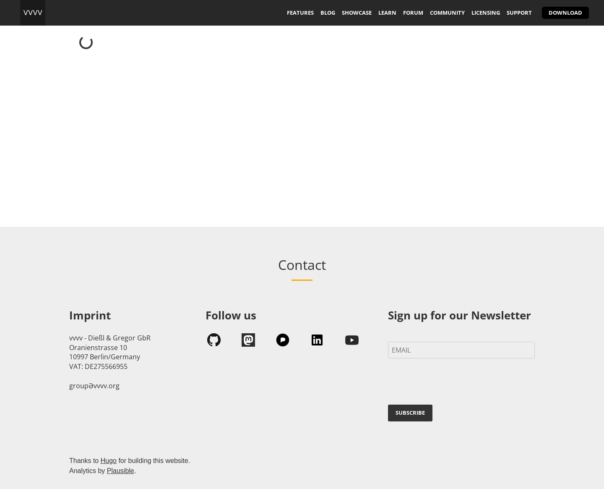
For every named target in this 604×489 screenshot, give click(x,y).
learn (387, 12)
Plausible (120, 470)
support (519, 12)
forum (413, 12)
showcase (357, 12)
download (565, 12)
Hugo (109, 460)
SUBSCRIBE (410, 412)
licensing (485, 12)
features (300, 12)
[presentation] (451, 383)
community (447, 12)
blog (327, 12)
